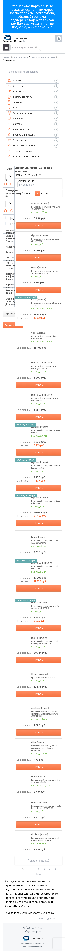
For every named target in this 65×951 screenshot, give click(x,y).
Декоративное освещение (42, 57)
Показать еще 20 (38, 860)
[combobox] (30, 184)
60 (42, 193)
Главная (6, 57)
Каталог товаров (20, 57)
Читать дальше (47, 918)
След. (38, 874)
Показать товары (13, 325)
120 (47, 193)
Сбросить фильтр (13, 314)
